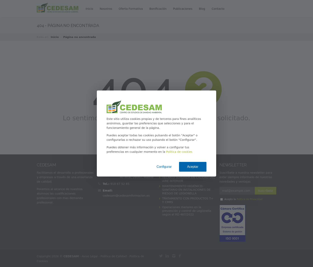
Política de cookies (179, 151)
